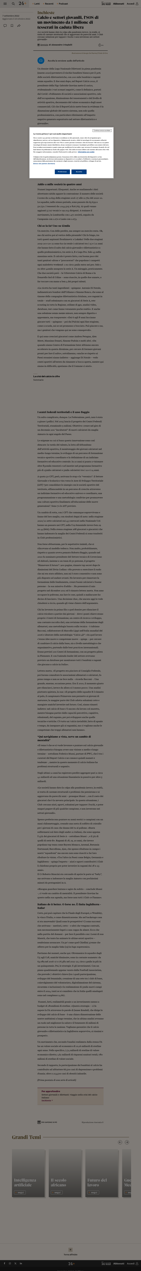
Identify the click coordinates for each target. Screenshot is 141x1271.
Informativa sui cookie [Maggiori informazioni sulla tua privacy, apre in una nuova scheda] (86, 152)
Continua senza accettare (102, 130)
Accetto (79, 172)
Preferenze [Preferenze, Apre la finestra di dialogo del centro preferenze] (62, 172)
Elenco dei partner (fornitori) (44, 163)
